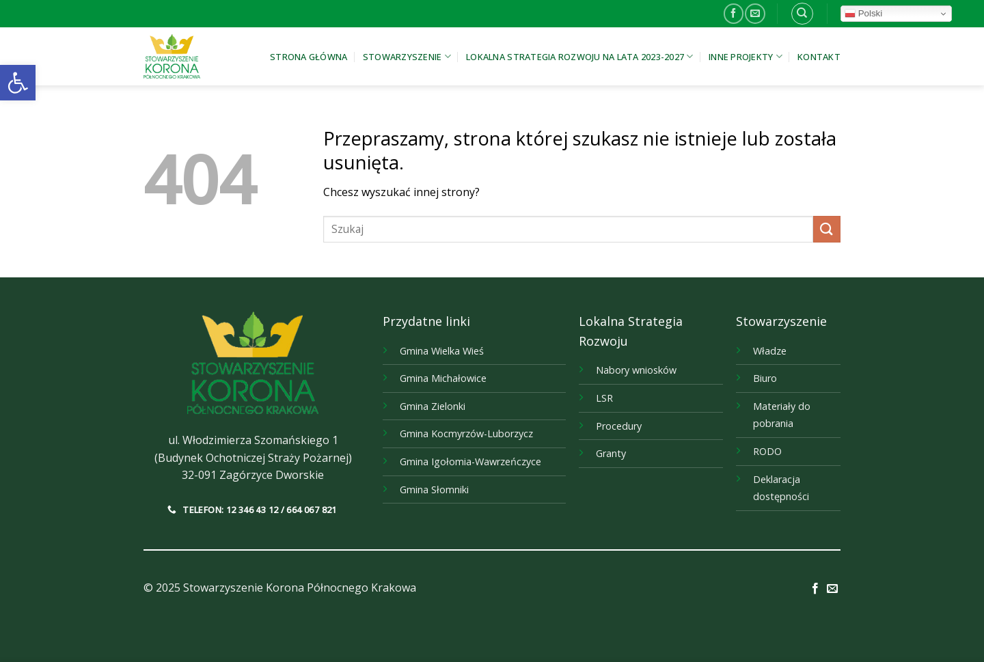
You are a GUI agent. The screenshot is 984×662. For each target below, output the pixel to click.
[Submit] (826, 229)
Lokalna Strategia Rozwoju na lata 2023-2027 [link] (579, 56)
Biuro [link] (765, 378)
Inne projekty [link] (745, 56)
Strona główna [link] (308, 57)
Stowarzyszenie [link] (407, 56)
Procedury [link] (619, 425)
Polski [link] (863, 13)
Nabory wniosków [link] (636, 369)
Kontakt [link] (818, 57)
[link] (18, 82)
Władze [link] (770, 350)
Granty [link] (611, 453)
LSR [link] (604, 397)
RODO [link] (767, 451)
